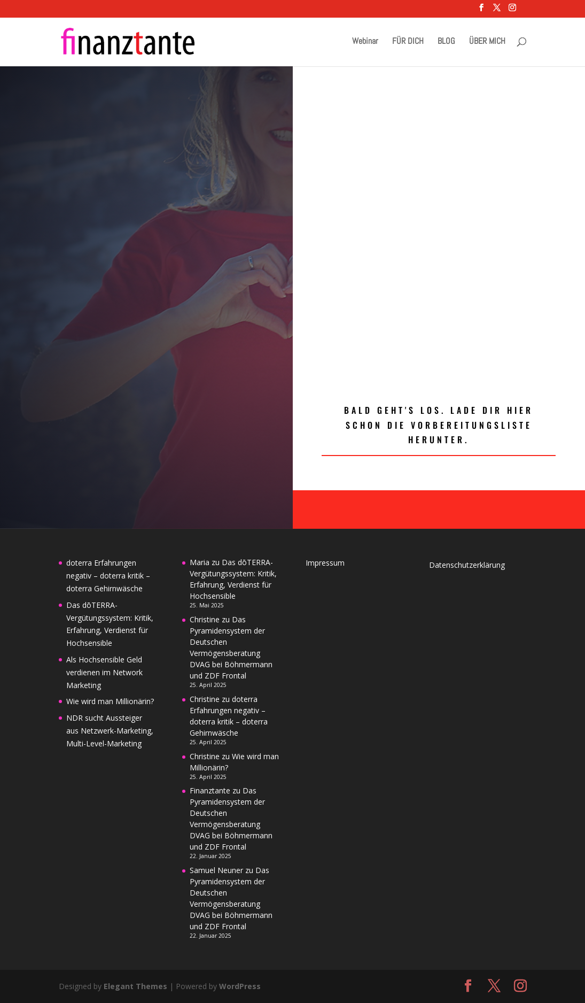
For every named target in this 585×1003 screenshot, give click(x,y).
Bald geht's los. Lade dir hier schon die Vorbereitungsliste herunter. (438, 424)
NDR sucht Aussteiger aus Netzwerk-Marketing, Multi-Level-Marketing (109, 731)
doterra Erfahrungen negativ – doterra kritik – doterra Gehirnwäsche (108, 575)
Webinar (365, 42)
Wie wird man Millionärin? (110, 701)
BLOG (446, 42)
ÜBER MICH (487, 42)
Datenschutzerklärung (467, 565)
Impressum (325, 563)
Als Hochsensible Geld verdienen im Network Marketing (104, 672)
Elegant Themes (135, 986)
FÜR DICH (408, 42)
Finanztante (210, 790)
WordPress (240, 986)
